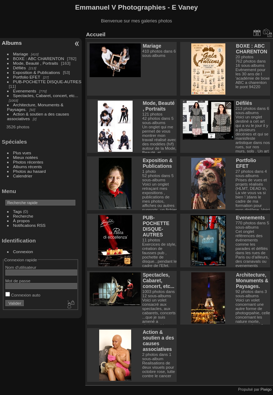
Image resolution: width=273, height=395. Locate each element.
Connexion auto (23, 295)
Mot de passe (18, 280)
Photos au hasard (29, 171)
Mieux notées (25, 157)
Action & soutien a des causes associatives (158, 340)
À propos (21, 220)
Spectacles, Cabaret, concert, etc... (45, 95)
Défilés (19, 67)
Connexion (23, 251)
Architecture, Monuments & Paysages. (252, 280)
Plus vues (22, 152)
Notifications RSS (29, 225)
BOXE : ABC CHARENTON (38, 58)
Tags (17, 211)
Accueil (96, 34)
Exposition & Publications (36, 72)
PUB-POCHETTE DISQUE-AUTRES (47, 81)
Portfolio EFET (26, 77)
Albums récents (27, 166)
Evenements (25, 91)
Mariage (20, 54)
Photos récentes (28, 162)
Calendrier (22, 176)
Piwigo (266, 389)
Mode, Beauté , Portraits (35, 63)
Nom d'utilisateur (20, 267)
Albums (12, 43)
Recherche (23, 216)
